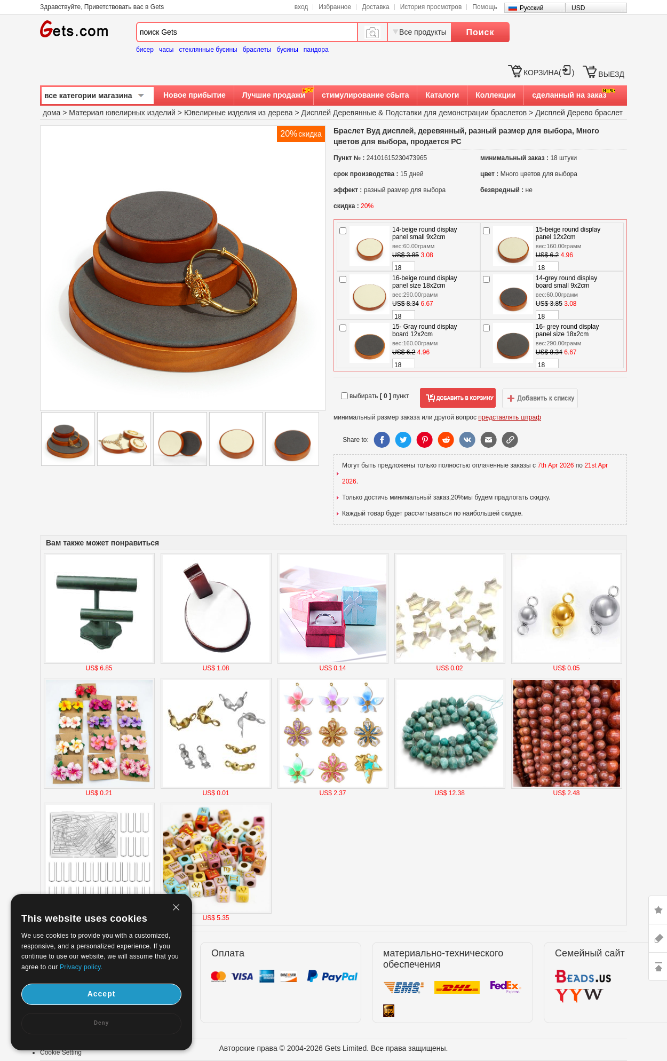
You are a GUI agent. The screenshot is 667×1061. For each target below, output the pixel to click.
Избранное (335, 7)
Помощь (484, 7)
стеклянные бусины (208, 49)
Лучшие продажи (273, 95)
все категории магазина (88, 95)
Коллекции (495, 95)
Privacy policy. (81, 967)
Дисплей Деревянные (338, 112)
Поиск (480, 32)
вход (301, 7)
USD (578, 8)
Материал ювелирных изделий (123, 112)
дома (51, 112)
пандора (316, 49)
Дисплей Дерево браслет (579, 112)
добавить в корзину (457, 398)
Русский (532, 8)
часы (166, 49)
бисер (145, 49)
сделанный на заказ (569, 95)
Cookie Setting (61, 1052)
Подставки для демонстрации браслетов (456, 112)
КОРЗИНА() (548, 72)
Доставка (376, 7)
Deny (101, 1023)
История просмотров (431, 7)
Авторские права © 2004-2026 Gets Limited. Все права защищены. (333, 1048)
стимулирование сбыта (365, 95)
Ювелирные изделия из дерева (238, 112)
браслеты (257, 49)
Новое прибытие (194, 95)
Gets (74, 29)
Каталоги (442, 95)
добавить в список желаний (540, 398)
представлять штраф (509, 417)
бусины (287, 49)
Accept (102, 993)
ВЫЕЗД (611, 74)
